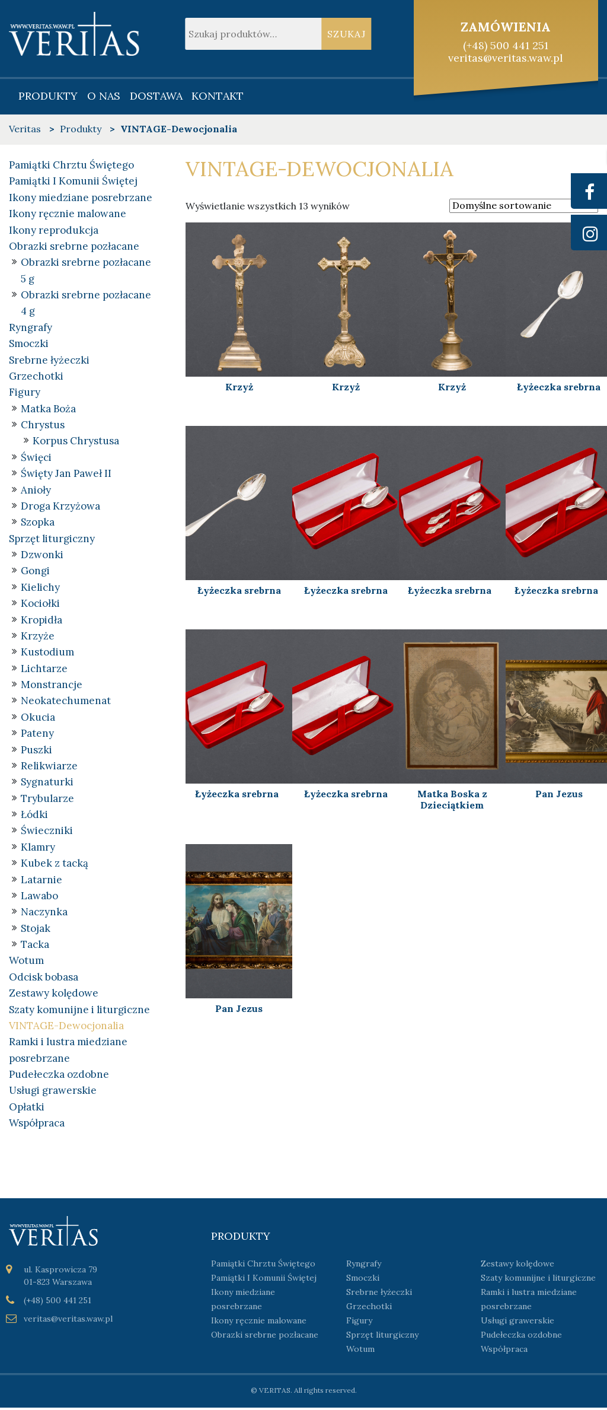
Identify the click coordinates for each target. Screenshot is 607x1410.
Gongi (35, 571)
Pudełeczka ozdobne (59, 1076)
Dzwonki (42, 555)
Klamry (38, 848)
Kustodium (47, 653)
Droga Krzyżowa (60, 507)
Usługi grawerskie (53, 1093)
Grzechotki (36, 376)
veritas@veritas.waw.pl (505, 58)
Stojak (35, 930)
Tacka (35, 946)
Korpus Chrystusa (76, 441)
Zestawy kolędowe (53, 995)
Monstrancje (51, 686)
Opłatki (26, 1109)
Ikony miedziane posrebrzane (80, 197)
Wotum (26, 962)
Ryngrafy (30, 328)
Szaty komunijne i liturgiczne (79, 1011)
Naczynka (44, 914)
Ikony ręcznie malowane (67, 213)
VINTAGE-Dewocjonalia (66, 1028)
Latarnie (41, 881)
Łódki (34, 816)
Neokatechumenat (66, 702)
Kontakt (217, 96)
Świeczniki (47, 832)
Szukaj (346, 34)
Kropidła (41, 621)
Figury (24, 392)
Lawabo (39, 897)
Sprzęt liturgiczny (52, 539)
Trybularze (47, 800)
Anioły (36, 490)
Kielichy (40, 588)
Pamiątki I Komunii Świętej (73, 180)
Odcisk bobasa (43, 979)
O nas (103, 96)
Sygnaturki (47, 783)
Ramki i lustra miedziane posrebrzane (529, 1301)
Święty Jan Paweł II (66, 474)
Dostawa (156, 96)
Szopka (38, 523)
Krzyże (38, 637)
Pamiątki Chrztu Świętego (71, 164)
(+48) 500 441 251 (505, 45)
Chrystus (43, 425)
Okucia (38, 718)
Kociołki (40, 604)
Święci (36, 457)
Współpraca (37, 1125)
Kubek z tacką (54, 864)
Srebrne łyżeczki (49, 360)
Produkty (48, 96)
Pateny (37, 734)
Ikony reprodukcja (53, 230)
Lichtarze (44, 669)
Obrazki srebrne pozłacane (74, 246)
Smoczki (29, 344)
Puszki (36, 750)
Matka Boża (48, 409)
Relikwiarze (49, 767)
